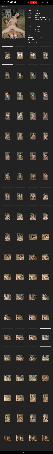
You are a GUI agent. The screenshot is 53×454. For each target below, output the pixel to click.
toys (49, 19)
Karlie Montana (45, 17)
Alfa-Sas (37, 15)
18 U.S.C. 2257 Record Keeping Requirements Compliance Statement (26, 452)
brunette (37, 19)
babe (41, 19)
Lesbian (37, 23)
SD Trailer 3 (37, 31)
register (33, 2)
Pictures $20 (30, 37)
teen (32, 21)
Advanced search (44, 2)
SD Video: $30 (31, 39)
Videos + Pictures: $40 (32, 42)
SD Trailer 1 (37, 26)
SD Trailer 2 (37, 29)
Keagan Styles (38, 17)
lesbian (29, 21)
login (27, 2)
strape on (45, 19)
